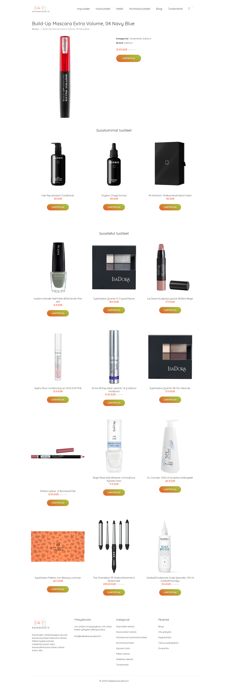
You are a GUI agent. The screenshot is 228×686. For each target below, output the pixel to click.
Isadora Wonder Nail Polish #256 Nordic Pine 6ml (58, 300)
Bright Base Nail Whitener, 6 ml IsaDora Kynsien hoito (114, 479)
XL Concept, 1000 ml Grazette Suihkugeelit (170, 477)
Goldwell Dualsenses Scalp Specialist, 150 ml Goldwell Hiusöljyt (170, 579)
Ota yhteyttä (164, 632)
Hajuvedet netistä (125, 626)
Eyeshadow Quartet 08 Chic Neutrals (170, 388)
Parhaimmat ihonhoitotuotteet (131, 637)
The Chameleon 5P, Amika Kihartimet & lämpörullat (114, 579)
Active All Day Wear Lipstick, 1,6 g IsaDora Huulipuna (114, 390)
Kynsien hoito (123, 648)
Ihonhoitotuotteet (139, 8)
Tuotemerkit (175, 8)
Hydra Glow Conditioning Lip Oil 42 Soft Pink (58, 388)
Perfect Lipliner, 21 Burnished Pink (58, 491)
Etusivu (35, 29)
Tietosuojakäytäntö (168, 642)
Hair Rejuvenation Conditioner (58, 195)
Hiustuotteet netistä (126, 632)
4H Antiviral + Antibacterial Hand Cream (170, 195)
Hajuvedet (83, 8)
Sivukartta (163, 648)
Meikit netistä (123, 653)
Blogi (159, 8)
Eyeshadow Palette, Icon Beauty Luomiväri (58, 577)
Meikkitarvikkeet (124, 659)
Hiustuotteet (103, 8)
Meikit (119, 8)
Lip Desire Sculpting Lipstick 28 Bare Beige (170, 298)
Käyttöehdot (164, 637)
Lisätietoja (128, 58)
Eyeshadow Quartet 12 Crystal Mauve (114, 298)
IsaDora (147, 38)
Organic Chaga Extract (114, 195)
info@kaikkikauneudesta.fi (87, 636)
